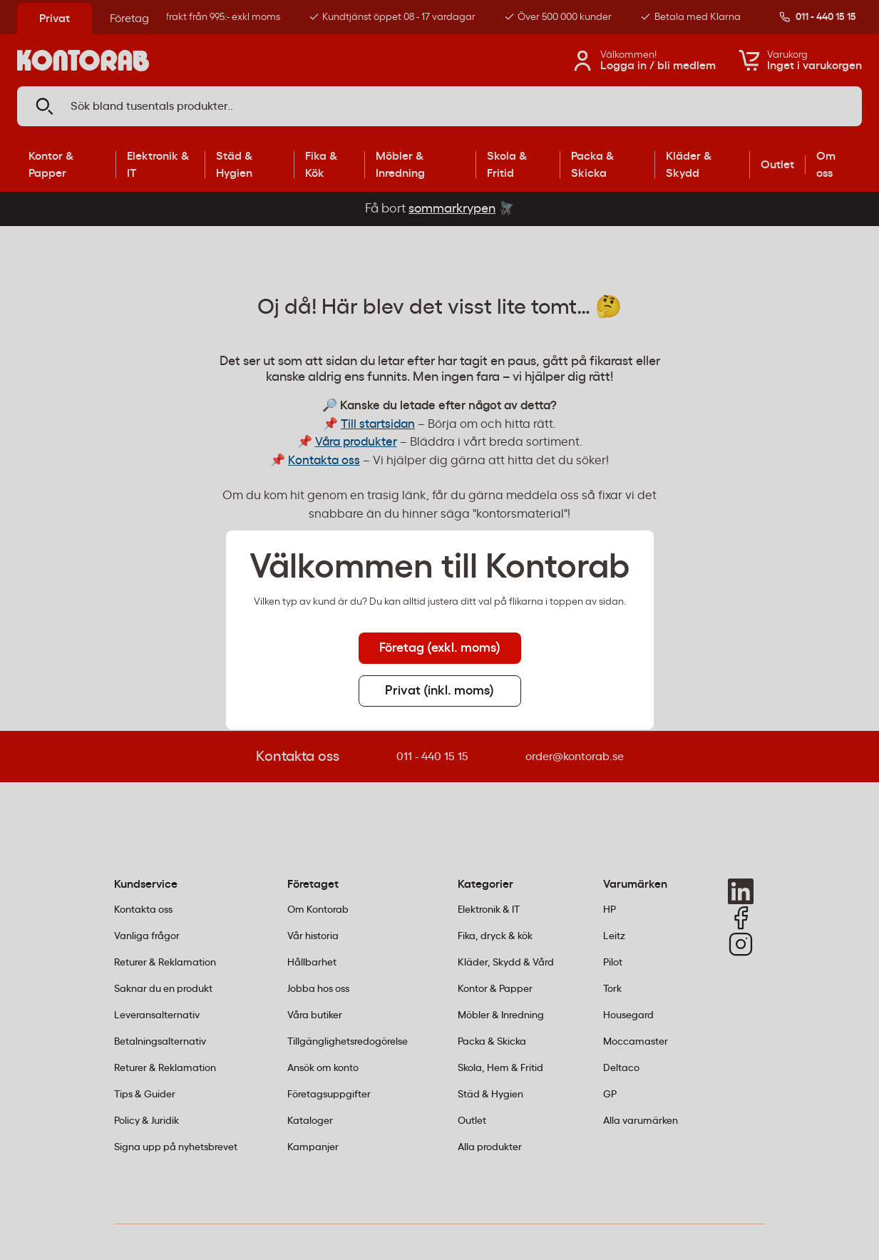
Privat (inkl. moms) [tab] (439, 691)
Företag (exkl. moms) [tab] (439, 648)
